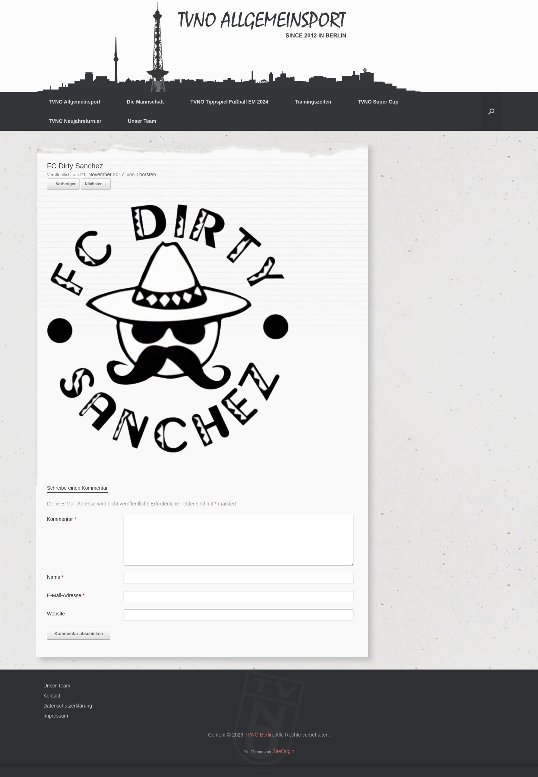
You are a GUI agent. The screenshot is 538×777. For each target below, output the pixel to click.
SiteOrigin (283, 751)
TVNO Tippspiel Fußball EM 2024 (229, 102)
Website (56, 614)
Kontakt (51, 696)
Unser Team (142, 121)
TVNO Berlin (259, 735)
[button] (491, 111)
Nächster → (96, 184)
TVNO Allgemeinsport (74, 102)
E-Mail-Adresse (66, 595)
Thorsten (146, 174)
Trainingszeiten (313, 102)
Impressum (55, 716)
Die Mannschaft (145, 102)
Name (55, 577)
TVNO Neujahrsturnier (75, 121)
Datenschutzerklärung (67, 706)
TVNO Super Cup (378, 102)
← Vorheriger (63, 184)
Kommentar (61, 519)
